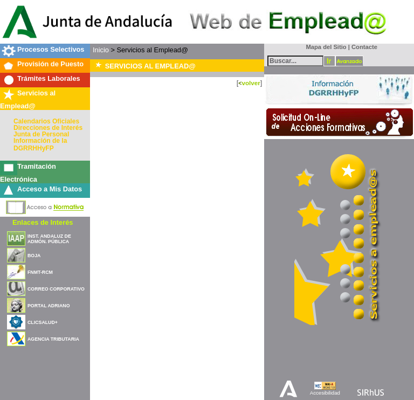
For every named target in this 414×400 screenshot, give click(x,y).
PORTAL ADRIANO (48, 305)
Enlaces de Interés (42, 222)
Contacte (364, 47)
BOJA (33, 255)
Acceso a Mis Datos (49, 189)
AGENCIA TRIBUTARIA (53, 339)
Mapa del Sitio (324, 47)
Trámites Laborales (48, 78)
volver (251, 82)
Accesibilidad (325, 393)
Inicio (101, 50)
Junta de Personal (41, 134)
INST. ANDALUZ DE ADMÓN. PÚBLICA (49, 238)
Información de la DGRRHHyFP (40, 144)
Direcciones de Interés (47, 128)
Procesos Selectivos (50, 49)
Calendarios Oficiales (46, 121)
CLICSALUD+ (42, 322)
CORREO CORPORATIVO (56, 289)
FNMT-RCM (40, 272)
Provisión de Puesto (50, 64)
